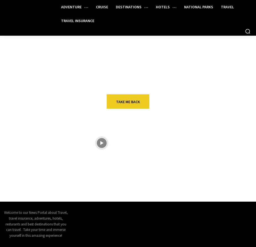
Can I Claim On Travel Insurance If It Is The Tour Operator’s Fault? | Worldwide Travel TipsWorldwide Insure (224, 176)
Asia (35, 161)
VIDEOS (123, 133)
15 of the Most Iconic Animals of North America (141, 169)
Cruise (37, 133)
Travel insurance (220, 161)
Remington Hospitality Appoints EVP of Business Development (224, 144)
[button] (247, 31)
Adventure (127, 161)
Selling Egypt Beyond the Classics (51, 169)
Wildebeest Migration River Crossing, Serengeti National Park (140, 144)
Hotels (210, 133)
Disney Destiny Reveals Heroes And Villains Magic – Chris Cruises (53, 144)
